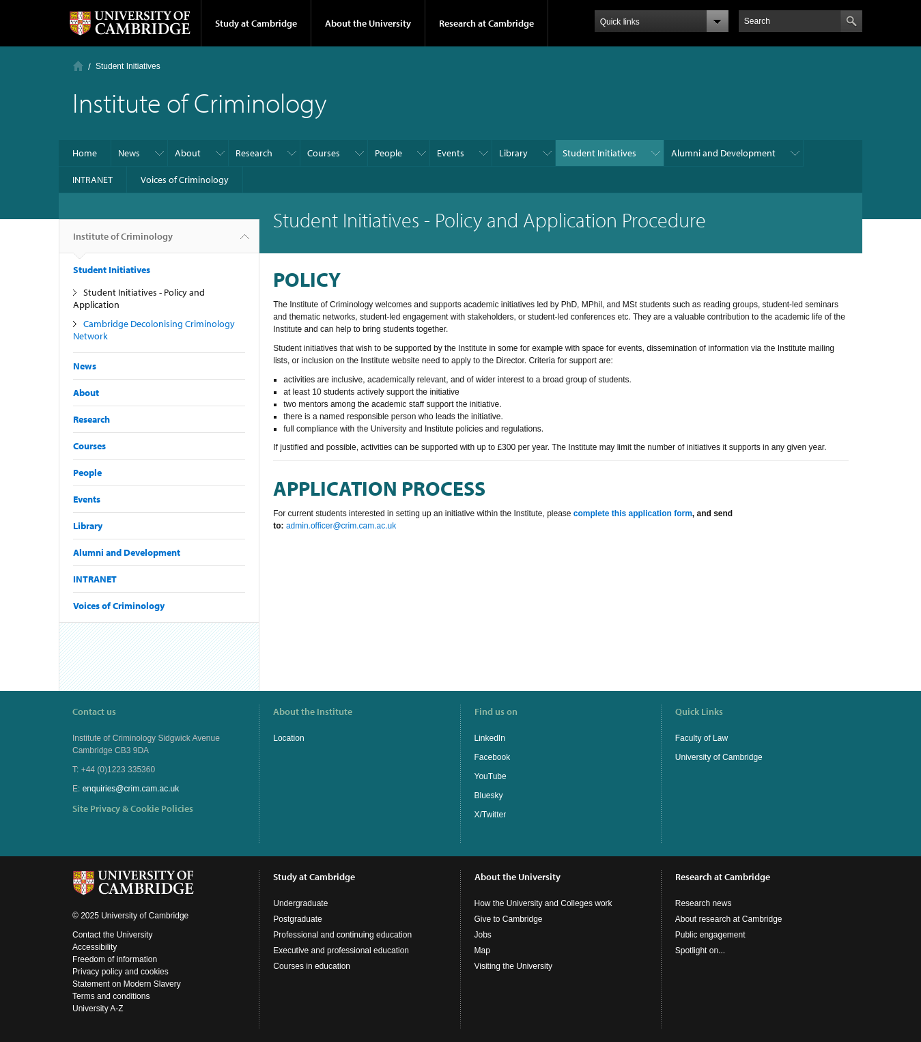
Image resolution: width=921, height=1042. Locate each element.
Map (482, 950)
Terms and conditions (111, 996)
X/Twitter (490, 814)
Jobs (483, 935)
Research (254, 153)
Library (513, 153)
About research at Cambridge (728, 919)
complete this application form (632, 513)
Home (78, 66)
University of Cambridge (719, 757)
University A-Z (98, 1008)
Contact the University (112, 935)
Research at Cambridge (486, 23)
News (129, 153)
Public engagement (710, 935)
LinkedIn (489, 738)
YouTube (490, 776)
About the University (368, 23)
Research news (703, 903)
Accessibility (94, 947)
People (388, 153)
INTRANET (92, 179)
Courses (323, 153)
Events (450, 153)
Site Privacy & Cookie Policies (132, 808)
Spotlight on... (700, 950)
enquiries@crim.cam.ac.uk (131, 788)
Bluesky (488, 795)
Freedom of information (114, 959)
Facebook (492, 757)
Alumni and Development (723, 153)
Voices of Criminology (185, 179)
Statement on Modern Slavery (126, 984)
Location (288, 738)
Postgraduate (297, 919)
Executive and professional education (341, 950)
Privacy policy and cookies (120, 971)
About (188, 153)
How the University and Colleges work (543, 903)
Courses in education (311, 966)
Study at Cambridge (256, 23)
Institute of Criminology (123, 241)
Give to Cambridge (508, 919)
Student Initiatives (128, 66)
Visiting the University (513, 966)
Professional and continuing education (342, 935)
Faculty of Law (701, 738)
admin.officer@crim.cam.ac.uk (341, 526)
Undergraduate (300, 903)
